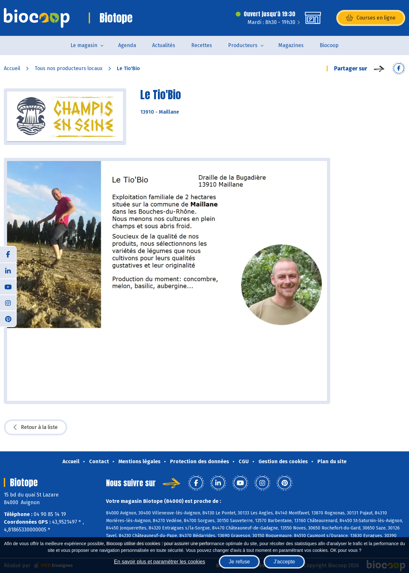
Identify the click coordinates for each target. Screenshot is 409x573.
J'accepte (284, 561)
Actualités (163, 45)
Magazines (291, 45)
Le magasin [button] (83, 45)
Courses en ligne (371, 18)
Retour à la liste (35, 427)
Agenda (127, 45)
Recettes (201, 45)
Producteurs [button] (243, 45)
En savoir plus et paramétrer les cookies (159, 561)
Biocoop (329, 45)
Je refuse (239, 561)
